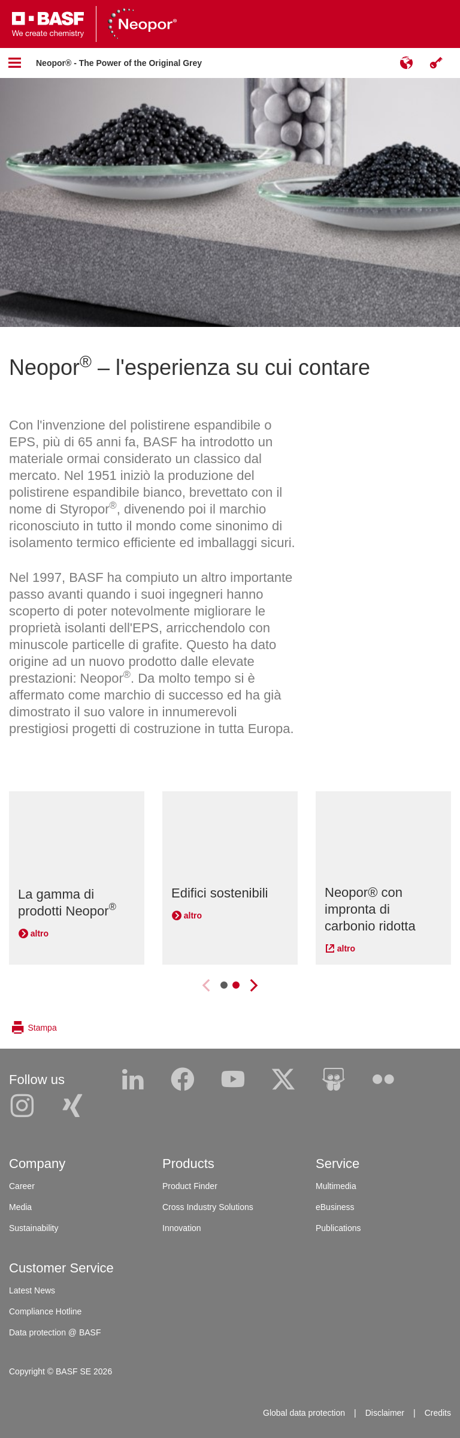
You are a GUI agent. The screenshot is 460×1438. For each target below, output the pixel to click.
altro (40, 933)
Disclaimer (384, 1413)
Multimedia (336, 1186)
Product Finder (189, 1186)
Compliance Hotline (45, 1311)
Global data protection (304, 1413)
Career (22, 1186)
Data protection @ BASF (55, 1332)
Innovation (181, 1228)
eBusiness (335, 1207)
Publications (338, 1228)
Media (20, 1207)
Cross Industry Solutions (207, 1207)
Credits (438, 1413)
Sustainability (34, 1228)
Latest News (32, 1290)
